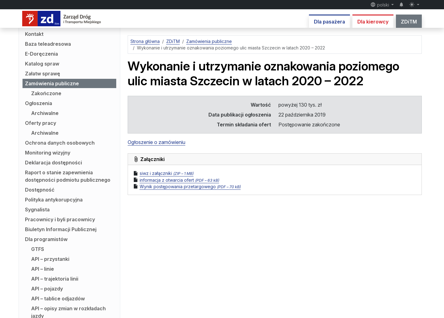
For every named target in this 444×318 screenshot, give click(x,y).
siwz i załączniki (167, 173)
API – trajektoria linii (54, 279)
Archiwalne (45, 113)
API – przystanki (50, 259)
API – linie (42, 269)
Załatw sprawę (42, 73)
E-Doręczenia (41, 54)
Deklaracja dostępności (53, 162)
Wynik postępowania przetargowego (190, 186)
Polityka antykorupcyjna (54, 200)
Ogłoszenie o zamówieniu (156, 142)
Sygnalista (37, 209)
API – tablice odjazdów (58, 298)
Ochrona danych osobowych (60, 143)
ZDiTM (409, 22)
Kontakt (34, 34)
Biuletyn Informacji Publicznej (61, 229)
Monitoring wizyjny (47, 153)
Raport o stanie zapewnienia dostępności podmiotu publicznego (67, 176)
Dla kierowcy (372, 22)
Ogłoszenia (38, 103)
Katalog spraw (42, 64)
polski (380, 4)
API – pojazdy (47, 289)
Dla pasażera (329, 22)
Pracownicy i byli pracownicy (60, 219)
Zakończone (46, 93)
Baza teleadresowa (48, 44)
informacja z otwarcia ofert (179, 180)
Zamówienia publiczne (52, 83)
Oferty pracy (40, 123)
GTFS (37, 249)
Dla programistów (46, 239)
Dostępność (40, 190)
